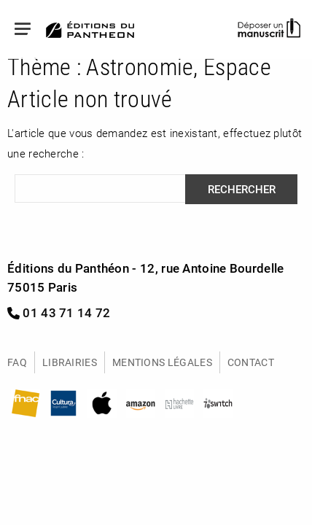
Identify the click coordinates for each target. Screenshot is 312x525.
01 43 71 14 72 (59, 312)
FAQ (17, 362)
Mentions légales (162, 362)
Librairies (69, 362)
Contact (250, 362)
